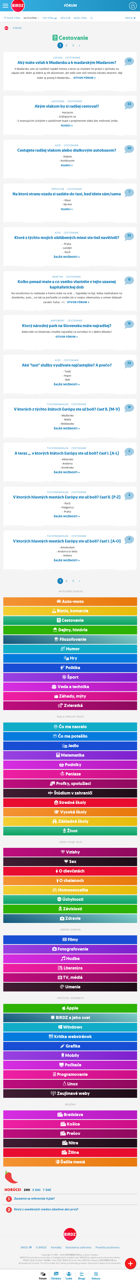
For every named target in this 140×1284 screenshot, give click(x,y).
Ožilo (65, 18)
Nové (12, 18)
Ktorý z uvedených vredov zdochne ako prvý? (46, 1212)
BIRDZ (6, 28)
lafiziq (57, 57)
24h (27, 1193)
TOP (49, 18)
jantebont (58, 322)
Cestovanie (72, 57)
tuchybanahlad (58, 406)
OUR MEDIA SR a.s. (73, 1257)
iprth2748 (57, 189)
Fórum (70, 5)
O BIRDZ (41, 1250)
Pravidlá (107, 1250)
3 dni (36, 1193)
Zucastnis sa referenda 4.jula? (34, 1202)
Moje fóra (80, 18)
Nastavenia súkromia (78, 1250)
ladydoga (58, 101)
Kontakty (56, 1250)
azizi (58, 145)
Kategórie (31, 18)
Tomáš (47, 1263)
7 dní (47, 1193)
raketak (57, 278)
